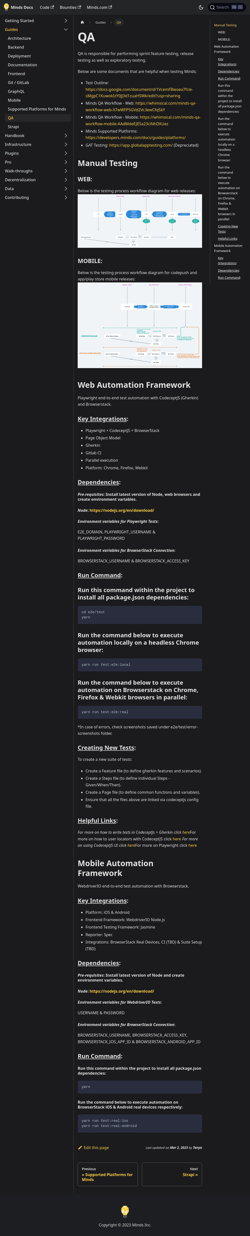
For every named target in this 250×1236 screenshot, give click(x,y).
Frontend (16, 73)
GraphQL (16, 91)
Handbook (15, 135)
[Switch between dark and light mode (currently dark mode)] (201, 7)
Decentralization (20, 179)
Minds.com (99, 7)
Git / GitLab (18, 82)
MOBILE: (224, 39)
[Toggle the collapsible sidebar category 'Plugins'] (65, 153)
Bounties (70, 7)
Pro (8, 162)
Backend (16, 47)
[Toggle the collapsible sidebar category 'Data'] (65, 189)
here (186, 832)
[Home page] (82, 22)
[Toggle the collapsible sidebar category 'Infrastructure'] (65, 144)
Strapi (13, 126)
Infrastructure (18, 144)
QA (11, 118)
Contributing (17, 197)
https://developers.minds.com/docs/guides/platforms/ (136, 137)
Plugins (12, 153)
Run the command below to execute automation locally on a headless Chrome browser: (226, 139)
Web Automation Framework (226, 49)
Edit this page (93, 1147)
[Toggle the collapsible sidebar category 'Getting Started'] (65, 21)
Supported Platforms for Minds (37, 109)
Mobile (14, 100)
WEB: (222, 32)
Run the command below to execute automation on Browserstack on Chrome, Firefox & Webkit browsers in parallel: (229, 193)
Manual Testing (225, 25)
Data (9, 188)
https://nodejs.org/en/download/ (122, 510)
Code (47, 7)
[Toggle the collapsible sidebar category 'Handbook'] (65, 135)
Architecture (19, 38)
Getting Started (19, 20)
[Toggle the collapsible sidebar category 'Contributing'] (65, 197)
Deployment (19, 56)
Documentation (22, 65)
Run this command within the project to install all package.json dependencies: (230, 98)
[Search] (227, 7)
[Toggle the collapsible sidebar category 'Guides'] (65, 29)
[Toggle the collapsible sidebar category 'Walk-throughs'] (65, 171)
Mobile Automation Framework (228, 248)
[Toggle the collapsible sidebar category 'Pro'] (65, 162)
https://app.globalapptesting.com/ (141, 145)
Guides (11, 29)
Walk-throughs (18, 171)
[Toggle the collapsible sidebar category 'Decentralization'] (65, 180)
